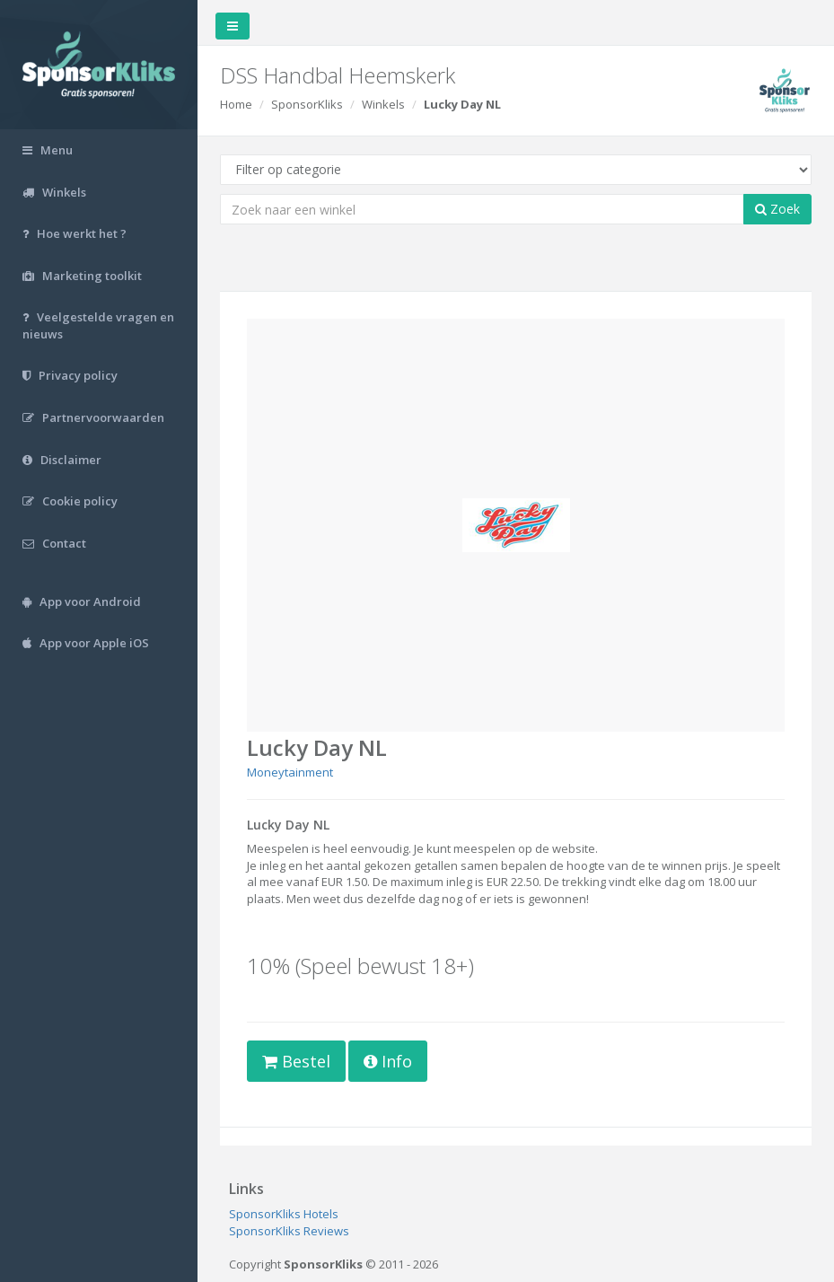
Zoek (777, 208)
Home (236, 104)
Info (388, 1061)
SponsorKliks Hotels (283, 1214)
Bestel (296, 1061)
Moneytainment (290, 772)
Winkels (383, 104)
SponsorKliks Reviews (289, 1231)
